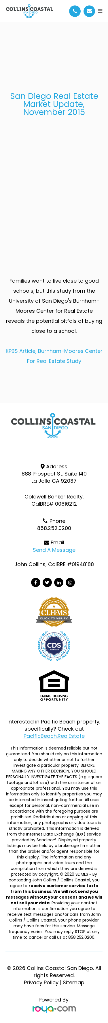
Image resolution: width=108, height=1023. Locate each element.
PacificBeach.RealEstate (54, 736)
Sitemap (73, 982)
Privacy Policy (41, 982)
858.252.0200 (54, 528)
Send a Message (54, 549)
